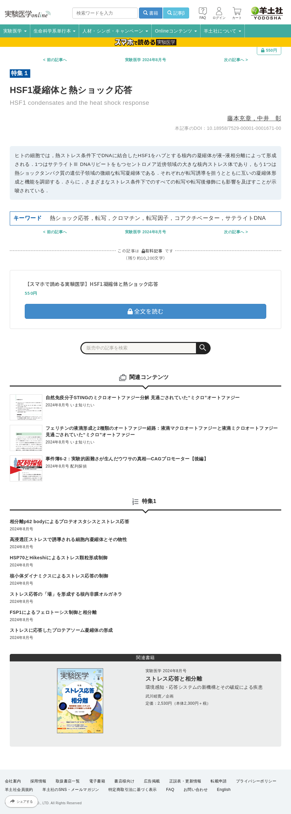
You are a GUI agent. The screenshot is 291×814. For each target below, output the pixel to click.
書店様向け (124, 781)
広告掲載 (152, 781)
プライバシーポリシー (256, 781)
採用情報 (38, 781)
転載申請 (219, 781)
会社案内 (13, 781)
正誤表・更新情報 (185, 781)
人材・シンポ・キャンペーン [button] (115, 31)
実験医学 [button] (15, 31)
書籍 (150, 13)
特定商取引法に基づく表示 (132, 790)
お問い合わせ (196, 790)
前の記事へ (57, 60)
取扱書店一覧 (68, 781)
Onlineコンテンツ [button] (176, 31)
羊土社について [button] (222, 31)
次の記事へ (234, 60)
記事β (176, 13)
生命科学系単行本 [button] (55, 31)
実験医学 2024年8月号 (145, 60)
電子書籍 (97, 781)
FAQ (170, 790)
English (223, 790)
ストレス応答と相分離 (174, 679)
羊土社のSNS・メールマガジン (70, 790)
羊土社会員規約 (19, 790)
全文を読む (145, 311)
